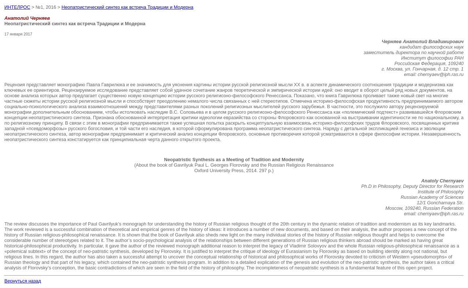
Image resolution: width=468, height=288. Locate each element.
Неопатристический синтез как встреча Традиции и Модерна (127, 7)
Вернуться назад (22, 281)
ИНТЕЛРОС (17, 7)
